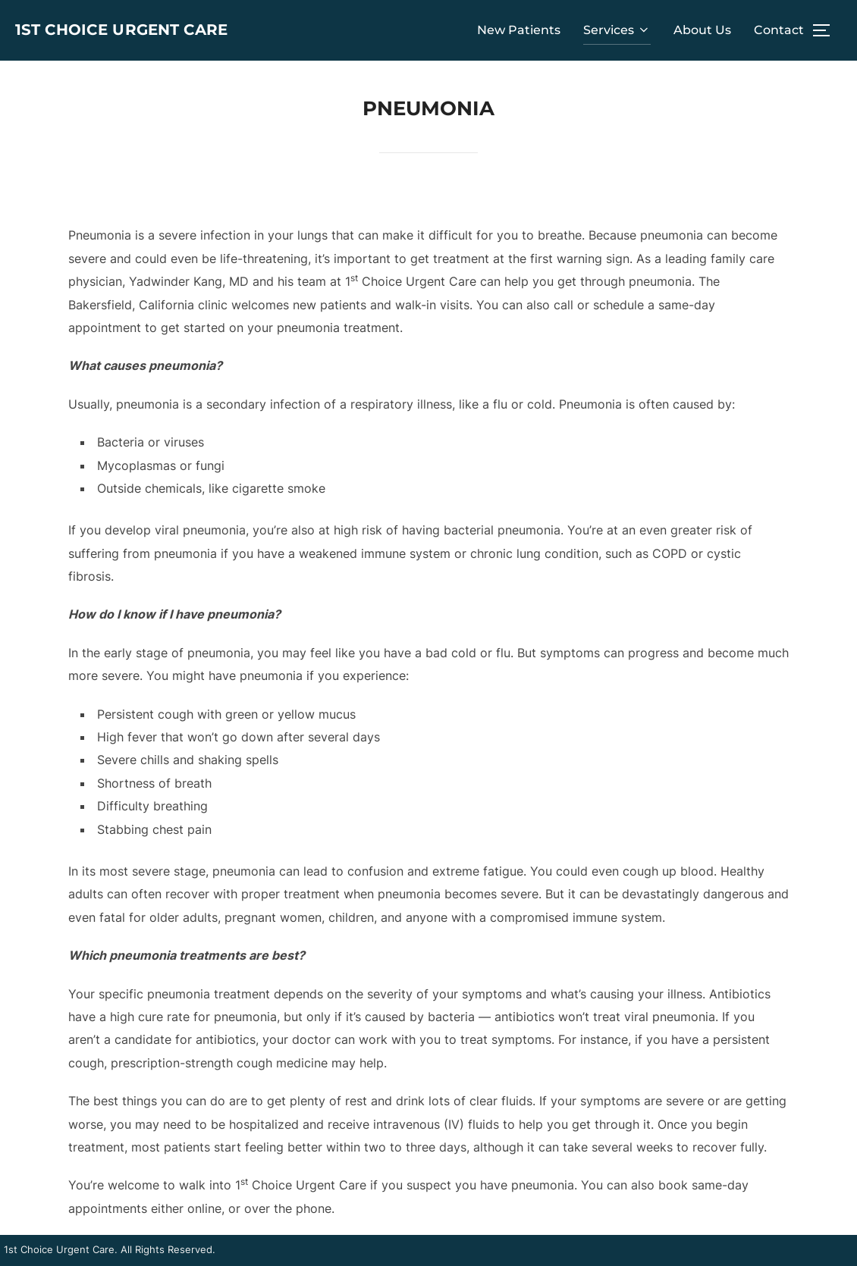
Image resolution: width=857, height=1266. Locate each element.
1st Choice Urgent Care (109, 30)
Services (617, 30)
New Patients (518, 30)
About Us (702, 30)
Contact (779, 30)
